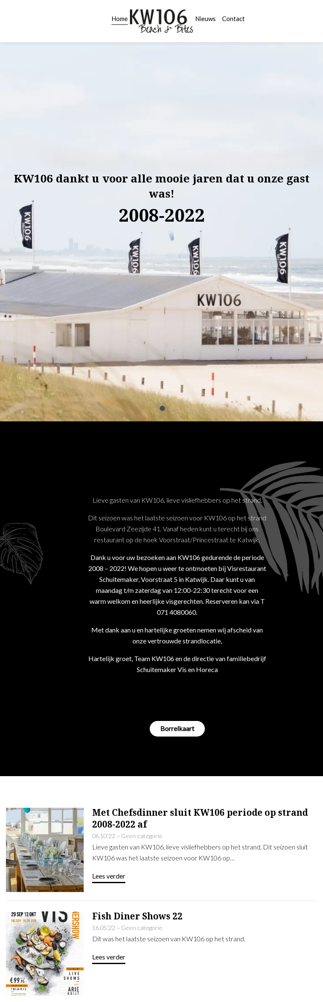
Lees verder (108, 809)
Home (119, 18)
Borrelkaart (177, 661)
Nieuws (205, 18)
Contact (233, 18)
